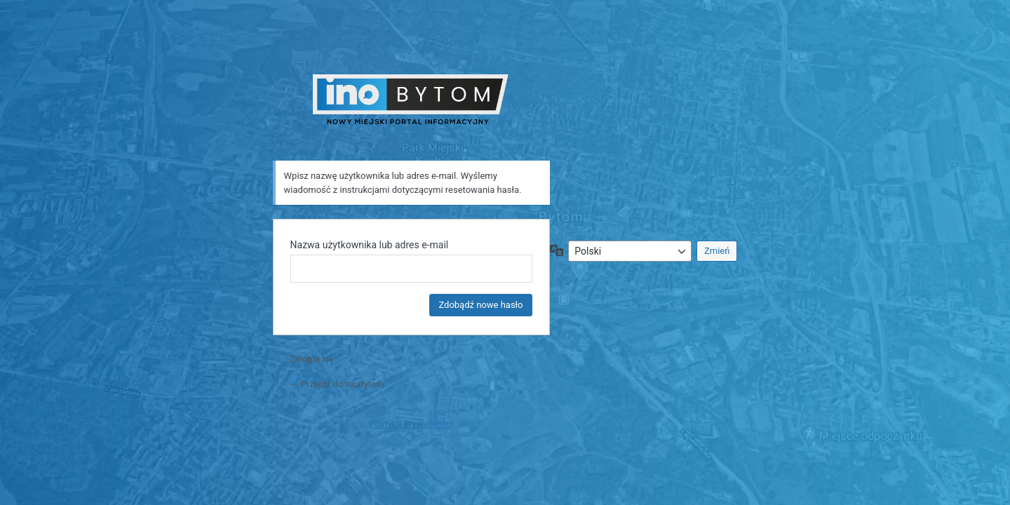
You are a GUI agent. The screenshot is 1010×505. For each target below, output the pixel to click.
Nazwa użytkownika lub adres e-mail (369, 244)
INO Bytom (411, 99)
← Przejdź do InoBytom (337, 384)
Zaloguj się (312, 359)
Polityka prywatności (410, 424)
